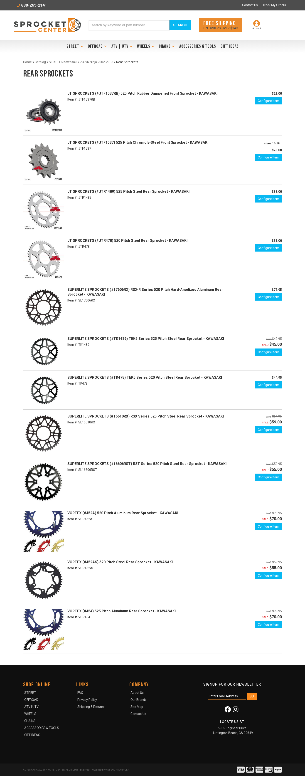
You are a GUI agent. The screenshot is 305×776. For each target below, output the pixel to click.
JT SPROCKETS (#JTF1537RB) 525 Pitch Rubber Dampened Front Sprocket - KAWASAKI (142, 93)
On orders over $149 (220, 25)
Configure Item (268, 101)
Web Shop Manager (117, 770)
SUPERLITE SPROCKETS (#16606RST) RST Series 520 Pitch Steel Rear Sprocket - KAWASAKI (146, 464)
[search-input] (129, 25)
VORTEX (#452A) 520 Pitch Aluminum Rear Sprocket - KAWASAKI (122, 513)
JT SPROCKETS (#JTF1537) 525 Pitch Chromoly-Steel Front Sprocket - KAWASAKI (137, 142)
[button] (140, 25)
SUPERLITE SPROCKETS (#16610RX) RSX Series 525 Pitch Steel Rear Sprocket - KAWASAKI (145, 416)
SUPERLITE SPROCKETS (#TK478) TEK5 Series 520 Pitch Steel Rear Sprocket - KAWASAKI (144, 377)
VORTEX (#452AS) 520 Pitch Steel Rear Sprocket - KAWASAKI (120, 562)
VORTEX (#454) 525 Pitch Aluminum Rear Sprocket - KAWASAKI (121, 611)
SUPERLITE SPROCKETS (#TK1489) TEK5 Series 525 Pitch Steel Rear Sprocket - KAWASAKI (145, 338)
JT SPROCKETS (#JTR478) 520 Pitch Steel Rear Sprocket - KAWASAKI (127, 240)
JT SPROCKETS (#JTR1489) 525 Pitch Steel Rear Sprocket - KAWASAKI (128, 191)
